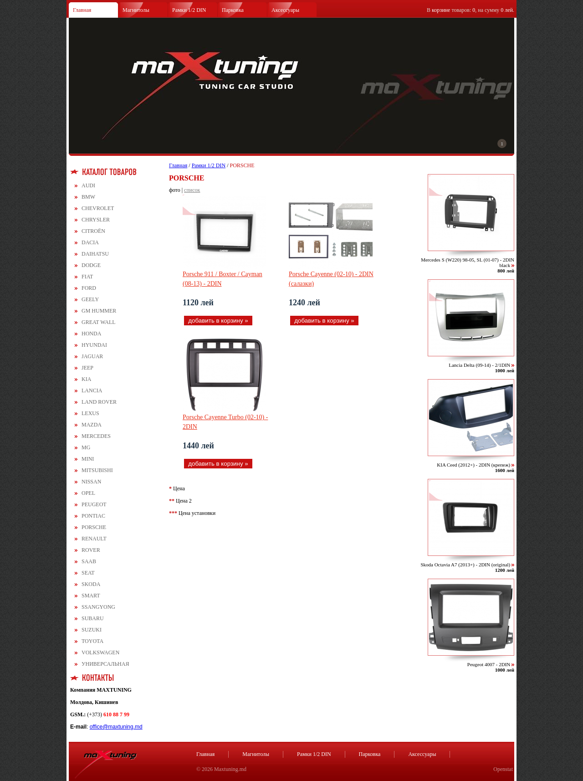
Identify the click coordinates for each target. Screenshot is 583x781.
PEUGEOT (94, 504)
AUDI (88, 185)
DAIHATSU (95, 254)
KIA (86, 379)
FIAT (87, 276)
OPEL (88, 493)
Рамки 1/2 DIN (189, 10)
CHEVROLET (98, 208)
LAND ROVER (99, 402)
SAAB (89, 561)
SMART (91, 595)
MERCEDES (96, 436)
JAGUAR (92, 356)
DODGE (91, 265)
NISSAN (91, 481)
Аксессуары (285, 10)
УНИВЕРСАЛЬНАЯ (105, 664)
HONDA (91, 333)
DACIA (90, 242)
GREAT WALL (99, 322)
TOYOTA (92, 641)
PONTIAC (93, 516)
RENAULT (94, 538)
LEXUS (90, 413)
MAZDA (92, 424)
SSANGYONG (98, 607)
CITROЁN (93, 231)
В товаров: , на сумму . (470, 10)
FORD (89, 288)
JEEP (87, 368)
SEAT (88, 573)
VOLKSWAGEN (100, 652)
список (192, 190)
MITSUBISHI (97, 470)
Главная (82, 10)
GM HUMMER (99, 311)
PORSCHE (94, 527)
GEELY (90, 299)
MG (86, 447)
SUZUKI (92, 630)
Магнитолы (136, 10)
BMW (88, 197)
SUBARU (93, 618)
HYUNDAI (94, 345)
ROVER (91, 550)
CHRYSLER (96, 219)
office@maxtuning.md (116, 727)
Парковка (233, 10)
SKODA (91, 584)
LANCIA (92, 390)
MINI (88, 459)
